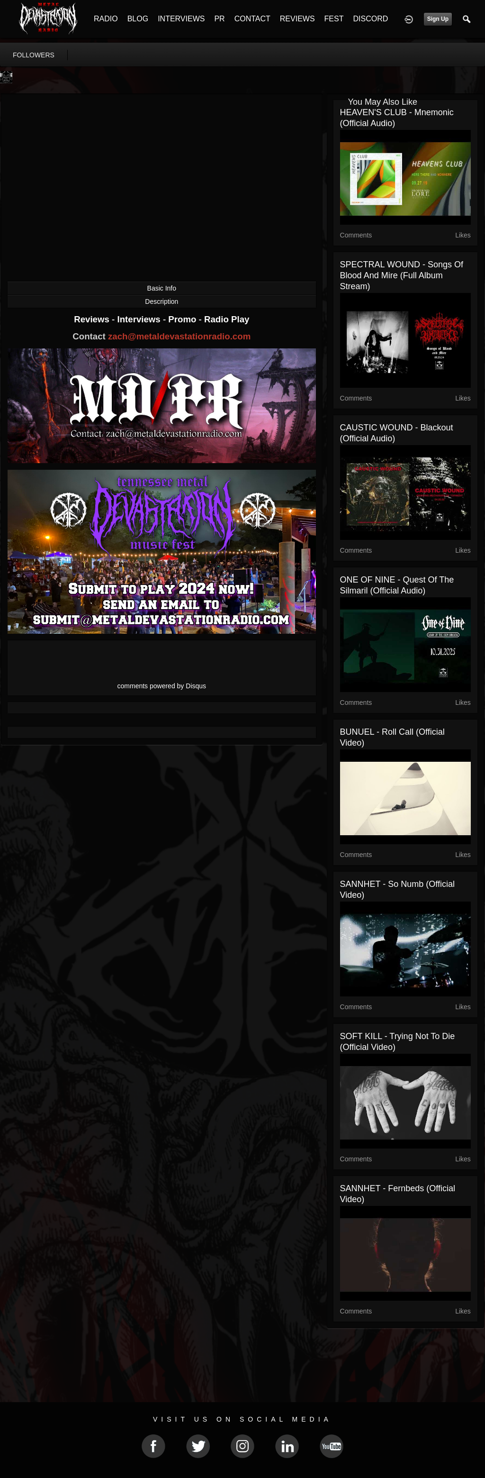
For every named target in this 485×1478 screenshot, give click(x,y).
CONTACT (252, 19)
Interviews (139, 319)
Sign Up (438, 19)
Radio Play (226, 319)
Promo (183, 319)
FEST (334, 19)
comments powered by (162, 686)
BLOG (137, 19)
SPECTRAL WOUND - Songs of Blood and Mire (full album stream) (401, 275)
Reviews (93, 319)
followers (33, 55)
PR (219, 19)
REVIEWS (297, 19)
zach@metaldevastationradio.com (179, 336)
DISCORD (370, 19)
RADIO (106, 19)
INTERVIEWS (181, 19)
